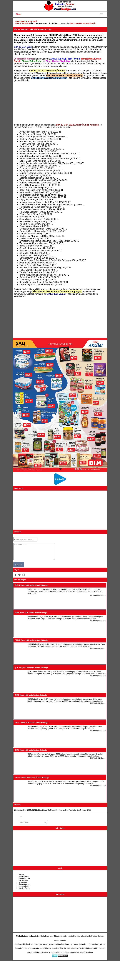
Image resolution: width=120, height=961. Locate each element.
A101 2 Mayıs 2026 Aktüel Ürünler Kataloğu (31, 723)
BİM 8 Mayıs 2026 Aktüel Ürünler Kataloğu (31, 613)
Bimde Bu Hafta (48, 810)
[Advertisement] (60, 102)
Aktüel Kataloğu (86, 952)
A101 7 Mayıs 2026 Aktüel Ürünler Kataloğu (31, 640)
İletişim (21, 874)
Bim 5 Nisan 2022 (84, 810)
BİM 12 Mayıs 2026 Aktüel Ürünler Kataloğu (50, 23)
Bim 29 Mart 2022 (30, 810)
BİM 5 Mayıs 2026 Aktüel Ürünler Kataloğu (31, 695)
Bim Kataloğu (70, 810)
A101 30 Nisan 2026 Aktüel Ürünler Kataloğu (32, 777)
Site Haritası (65, 948)
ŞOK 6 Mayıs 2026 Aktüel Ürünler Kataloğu (31, 668)
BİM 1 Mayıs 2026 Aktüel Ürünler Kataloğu (31, 750)
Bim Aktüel (18, 810)
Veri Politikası (24, 876)
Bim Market (59, 810)
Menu (18, 14)
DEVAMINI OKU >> (98, 595)
